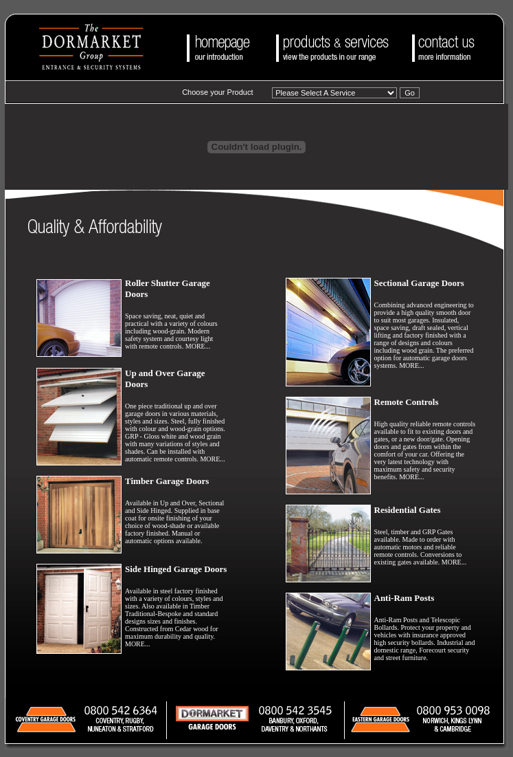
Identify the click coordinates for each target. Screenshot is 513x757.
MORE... (197, 346)
